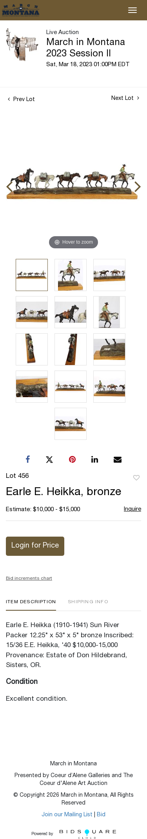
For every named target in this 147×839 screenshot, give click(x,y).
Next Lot (125, 98)
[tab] (31, 605)
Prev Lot (21, 100)
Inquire (132, 509)
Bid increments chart (29, 578)
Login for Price (35, 546)
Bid (101, 815)
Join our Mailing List (67, 815)
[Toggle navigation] (132, 10)
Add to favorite (136, 478)
